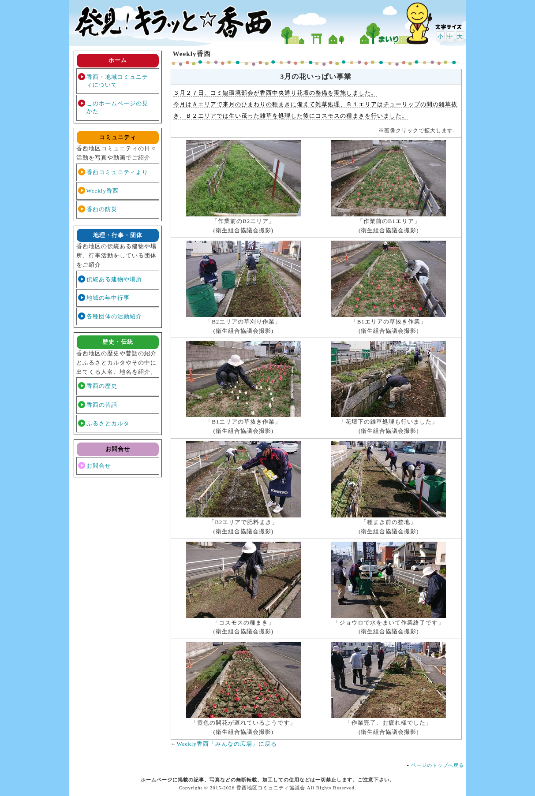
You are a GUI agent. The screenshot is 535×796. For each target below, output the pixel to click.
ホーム (117, 60)
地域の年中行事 (108, 297)
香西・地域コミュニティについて (117, 81)
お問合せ (98, 465)
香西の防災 (101, 209)
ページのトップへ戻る (437, 765)
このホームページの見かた (117, 107)
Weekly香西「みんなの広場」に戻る (227, 743)
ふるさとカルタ (108, 423)
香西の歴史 (101, 386)
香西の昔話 (101, 405)
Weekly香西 (102, 190)
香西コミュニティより (117, 172)
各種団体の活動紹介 (114, 316)
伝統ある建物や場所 (114, 279)
